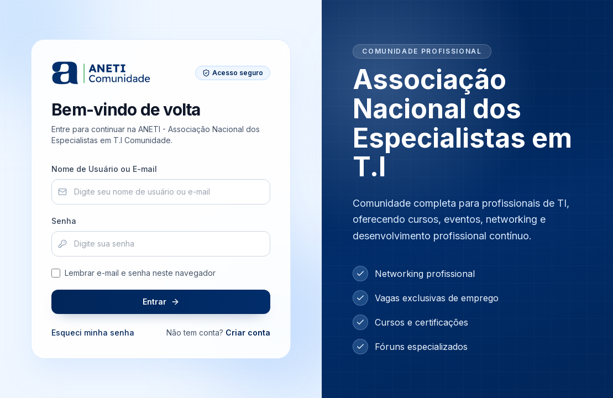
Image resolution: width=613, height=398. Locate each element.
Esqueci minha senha (92, 332)
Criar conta (248, 332)
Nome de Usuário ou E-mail (104, 169)
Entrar (161, 301)
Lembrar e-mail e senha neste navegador (133, 272)
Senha (63, 221)
